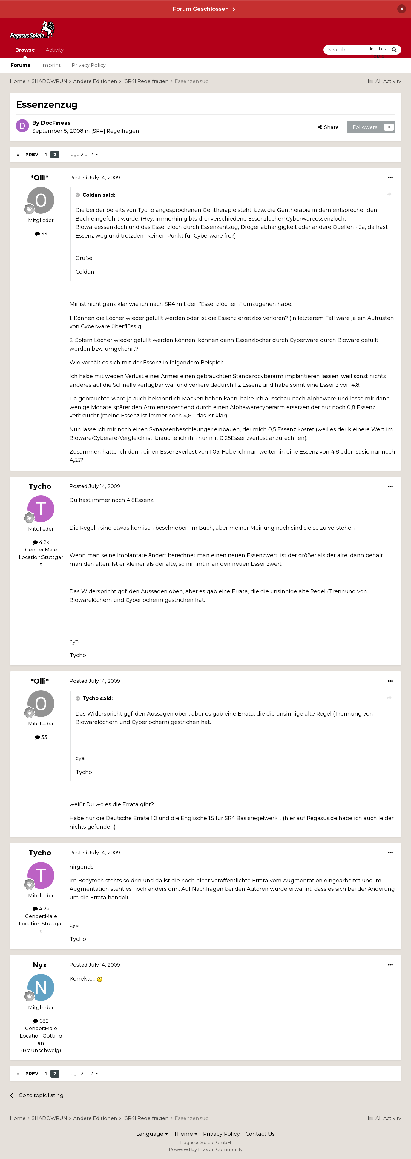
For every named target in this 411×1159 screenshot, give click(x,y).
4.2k (41, 542)
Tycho (40, 486)
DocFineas (55, 123)
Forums (20, 65)
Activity (55, 50)
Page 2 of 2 (83, 154)
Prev (31, 154)
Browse (25, 52)
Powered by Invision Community (206, 1149)
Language (152, 1134)
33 (41, 234)
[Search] (346, 50)
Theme (185, 1134)
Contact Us (260, 1134)
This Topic (378, 52)
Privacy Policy (89, 65)
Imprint (51, 65)
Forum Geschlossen (201, 9)
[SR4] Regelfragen (115, 131)
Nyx (40, 965)
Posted (95, 178)
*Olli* (40, 178)
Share (328, 127)
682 (41, 1021)
